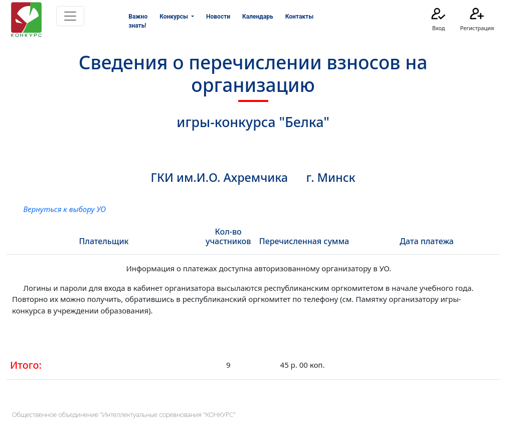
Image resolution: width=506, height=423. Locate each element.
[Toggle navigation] (70, 16)
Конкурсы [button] (174, 16)
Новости (218, 16)
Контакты (299, 16)
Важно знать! (137, 21)
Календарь (257, 16)
